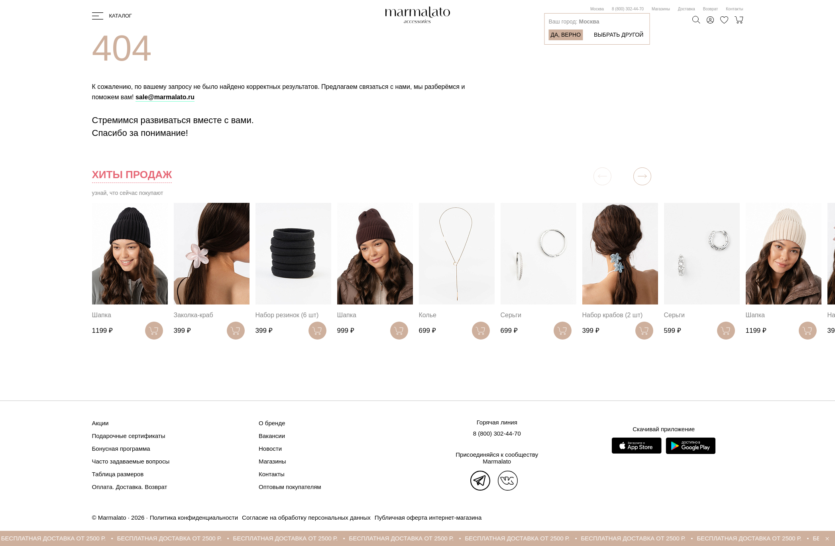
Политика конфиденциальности (194, 517)
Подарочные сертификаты (128, 435)
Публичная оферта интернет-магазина (428, 517)
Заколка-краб (193, 315)
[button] (642, 176)
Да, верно (565, 34)
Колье (427, 315)
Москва (597, 9)
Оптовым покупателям (290, 486)
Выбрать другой (618, 34)
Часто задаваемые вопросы (131, 461)
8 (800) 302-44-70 (628, 9)
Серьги (511, 315)
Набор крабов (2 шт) (612, 315)
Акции (100, 423)
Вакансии (272, 435)
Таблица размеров (118, 474)
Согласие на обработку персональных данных (306, 517)
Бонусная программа (121, 448)
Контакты (734, 9)
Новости (270, 448)
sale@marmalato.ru (165, 97)
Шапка (101, 315)
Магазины (661, 9)
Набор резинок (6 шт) (287, 315)
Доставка (686, 9)
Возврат (710, 9)
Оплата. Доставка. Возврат (129, 486)
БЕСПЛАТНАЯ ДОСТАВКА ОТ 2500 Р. (59, 538)
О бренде (272, 423)
